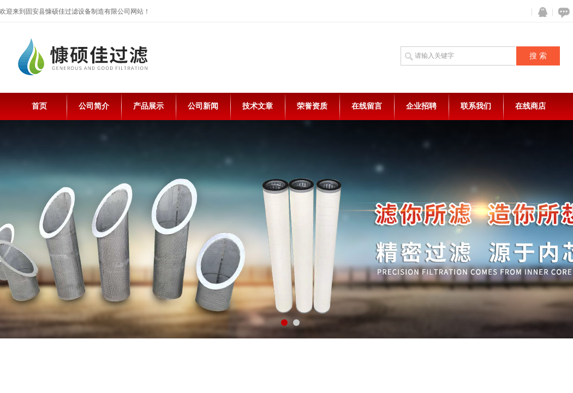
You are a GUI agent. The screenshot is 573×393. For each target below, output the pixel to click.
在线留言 (366, 106)
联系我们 (476, 106)
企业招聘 (421, 106)
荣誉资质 (312, 106)
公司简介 (94, 106)
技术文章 (257, 106)
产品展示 (148, 106)
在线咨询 (562, 12)
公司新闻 (203, 106)
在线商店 (530, 106)
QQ (540, 12)
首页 (39, 106)
